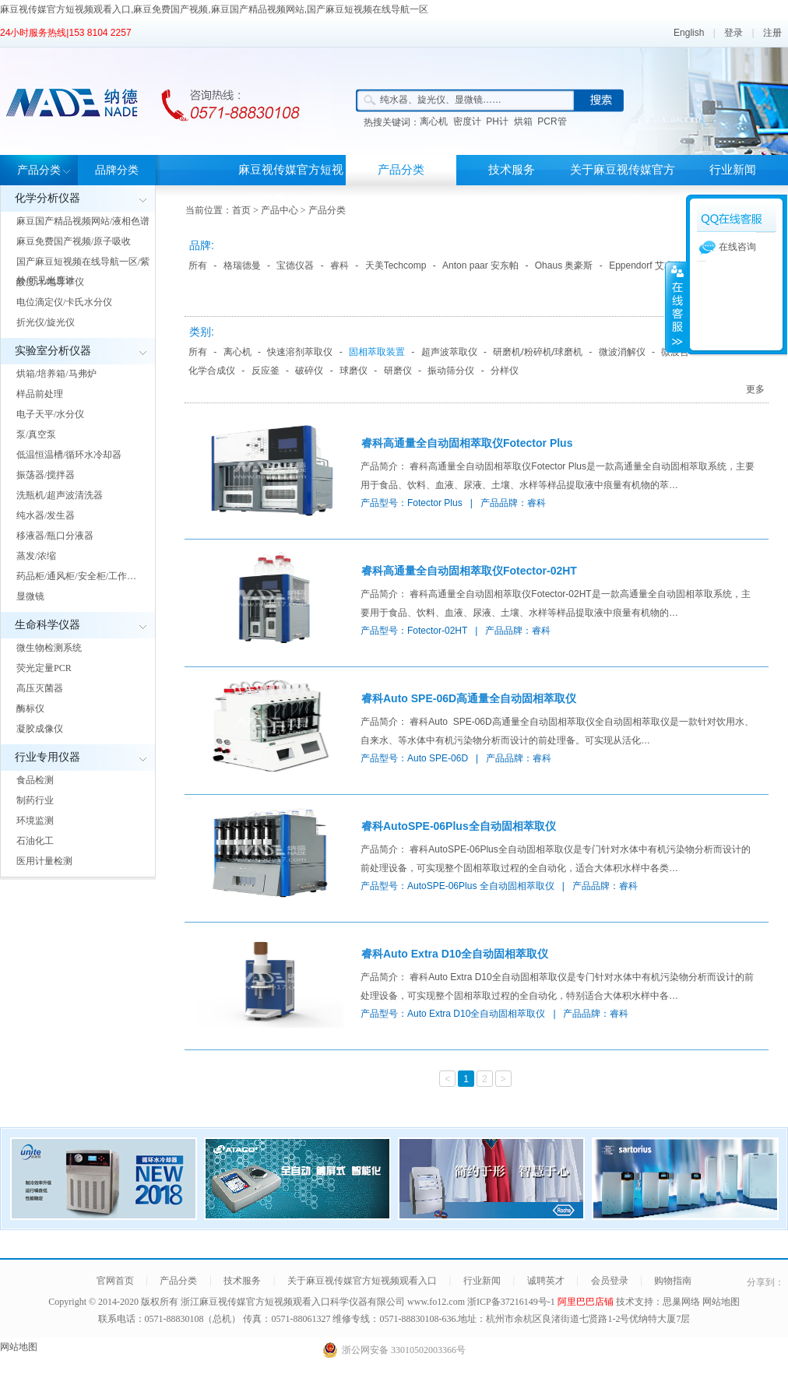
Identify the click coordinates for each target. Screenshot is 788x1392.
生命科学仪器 (47, 625)
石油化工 (35, 840)
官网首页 (115, 1280)
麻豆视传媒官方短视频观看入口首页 (290, 184)
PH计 (497, 121)
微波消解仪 (622, 351)
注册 (772, 32)
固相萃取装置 (377, 351)
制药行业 (35, 800)
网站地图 (721, 1301)
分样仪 (505, 370)
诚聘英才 (546, 1280)
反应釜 (266, 370)
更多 (755, 389)
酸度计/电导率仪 (50, 281)
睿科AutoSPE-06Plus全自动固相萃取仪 (458, 826)
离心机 (434, 121)
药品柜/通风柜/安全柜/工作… (76, 576)
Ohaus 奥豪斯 (564, 265)
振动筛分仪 (450, 370)
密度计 (467, 121)
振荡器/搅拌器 (45, 474)
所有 (197, 265)
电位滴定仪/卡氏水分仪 (64, 302)
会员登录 (609, 1280)
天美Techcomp (396, 265)
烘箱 (523, 121)
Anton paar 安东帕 (480, 265)
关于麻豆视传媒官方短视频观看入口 (622, 184)
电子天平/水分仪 (50, 414)
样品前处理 (39, 393)
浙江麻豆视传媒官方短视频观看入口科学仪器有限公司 (293, 1301)
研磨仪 (398, 370)
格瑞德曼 (242, 265)
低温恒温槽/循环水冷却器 (68, 454)
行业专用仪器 (47, 757)
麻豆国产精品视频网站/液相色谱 (83, 221)
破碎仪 (309, 370)
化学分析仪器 (47, 198)
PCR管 (551, 121)
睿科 (339, 265)
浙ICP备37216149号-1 (512, 1301)
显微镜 (30, 596)
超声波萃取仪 (449, 351)
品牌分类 (117, 170)
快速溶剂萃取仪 (299, 351)
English (689, 32)
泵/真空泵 (36, 434)
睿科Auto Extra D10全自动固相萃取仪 (454, 953)
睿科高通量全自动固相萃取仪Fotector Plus (466, 443)
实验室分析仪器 (53, 351)
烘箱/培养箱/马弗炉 (56, 373)
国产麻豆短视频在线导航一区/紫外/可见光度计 (83, 271)
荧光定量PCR (44, 668)
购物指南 (672, 1280)
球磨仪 (353, 370)
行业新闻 (732, 169)
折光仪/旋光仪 (45, 322)
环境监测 (35, 820)
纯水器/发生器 (45, 515)
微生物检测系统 (49, 647)
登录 (733, 32)
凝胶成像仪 (39, 728)
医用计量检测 (44, 861)
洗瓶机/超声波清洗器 (59, 495)
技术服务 (511, 169)
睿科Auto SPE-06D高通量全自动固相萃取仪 (468, 698)
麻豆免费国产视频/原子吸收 (73, 241)
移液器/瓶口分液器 (54, 535)
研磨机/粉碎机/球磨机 (537, 351)
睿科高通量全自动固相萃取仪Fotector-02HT (469, 570)
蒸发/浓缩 (36, 555)
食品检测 (35, 780)
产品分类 (39, 170)
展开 (676, 307)
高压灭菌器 (39, 688)
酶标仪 (30, 708)
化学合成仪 (211, 370)
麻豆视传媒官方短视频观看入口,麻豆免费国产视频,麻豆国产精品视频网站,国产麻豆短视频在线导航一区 (214, 9)
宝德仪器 (295, 265)
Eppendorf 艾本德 (646, 265)
